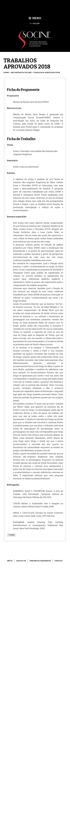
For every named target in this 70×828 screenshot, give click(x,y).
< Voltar (11, 535)
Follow (35, 23)
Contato (58, 561)
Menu (35, 18)
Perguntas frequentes (40, 561)
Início (10, 561)
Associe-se (21, 561)
